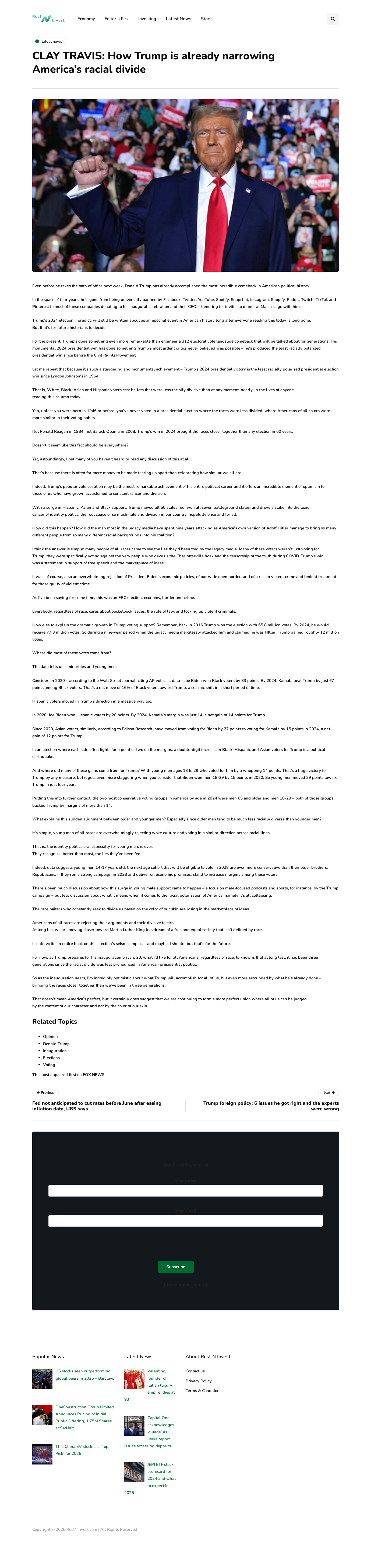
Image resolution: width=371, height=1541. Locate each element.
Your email (185, 1216)
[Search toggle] (333, 19)
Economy (86, 19)
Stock (206, 19)
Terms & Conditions (203, 1390)
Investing (147, 19)
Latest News (178, 19)
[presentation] (89, 1242)
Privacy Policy (199, 1381)
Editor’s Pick (117, 19)
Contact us (195, 1371)
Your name (185, 1186)
